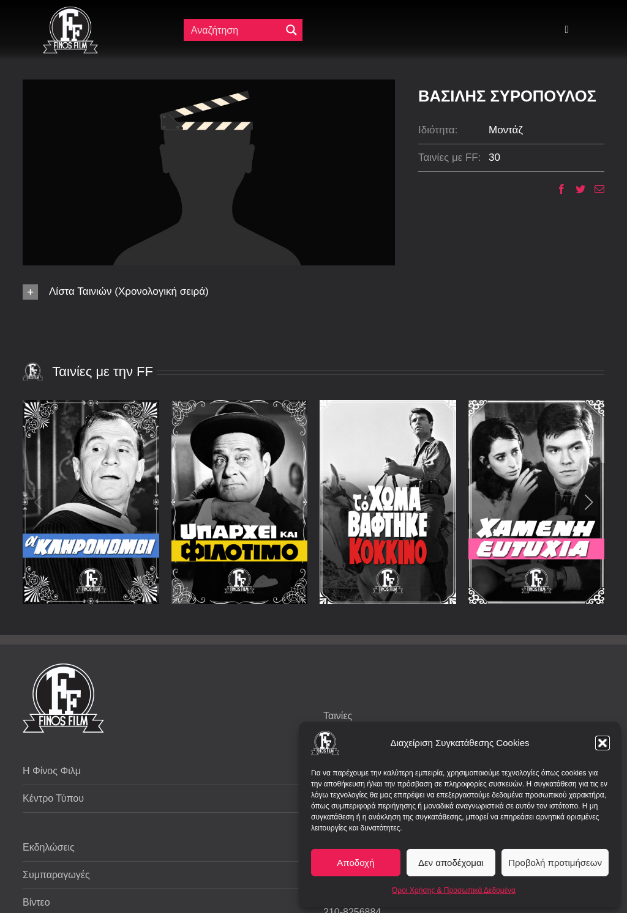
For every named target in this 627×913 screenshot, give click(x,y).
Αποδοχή (355, 862)
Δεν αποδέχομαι (451, 862)
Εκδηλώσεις (49, 847)
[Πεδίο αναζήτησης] (233, 30)
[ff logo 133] (70, 11)
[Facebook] (556, 189)
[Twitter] (575, 189)
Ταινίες (337, 716)
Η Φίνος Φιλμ (52, 771)
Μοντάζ (506, 130)
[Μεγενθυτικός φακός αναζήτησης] (291, 30)
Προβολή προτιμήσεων (555, 862)
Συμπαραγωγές (56, 875)
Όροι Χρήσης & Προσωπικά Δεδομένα (454, 890)
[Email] (594, 189)
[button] (602, 743)
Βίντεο (36, 902)
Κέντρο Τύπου (53, 798)
